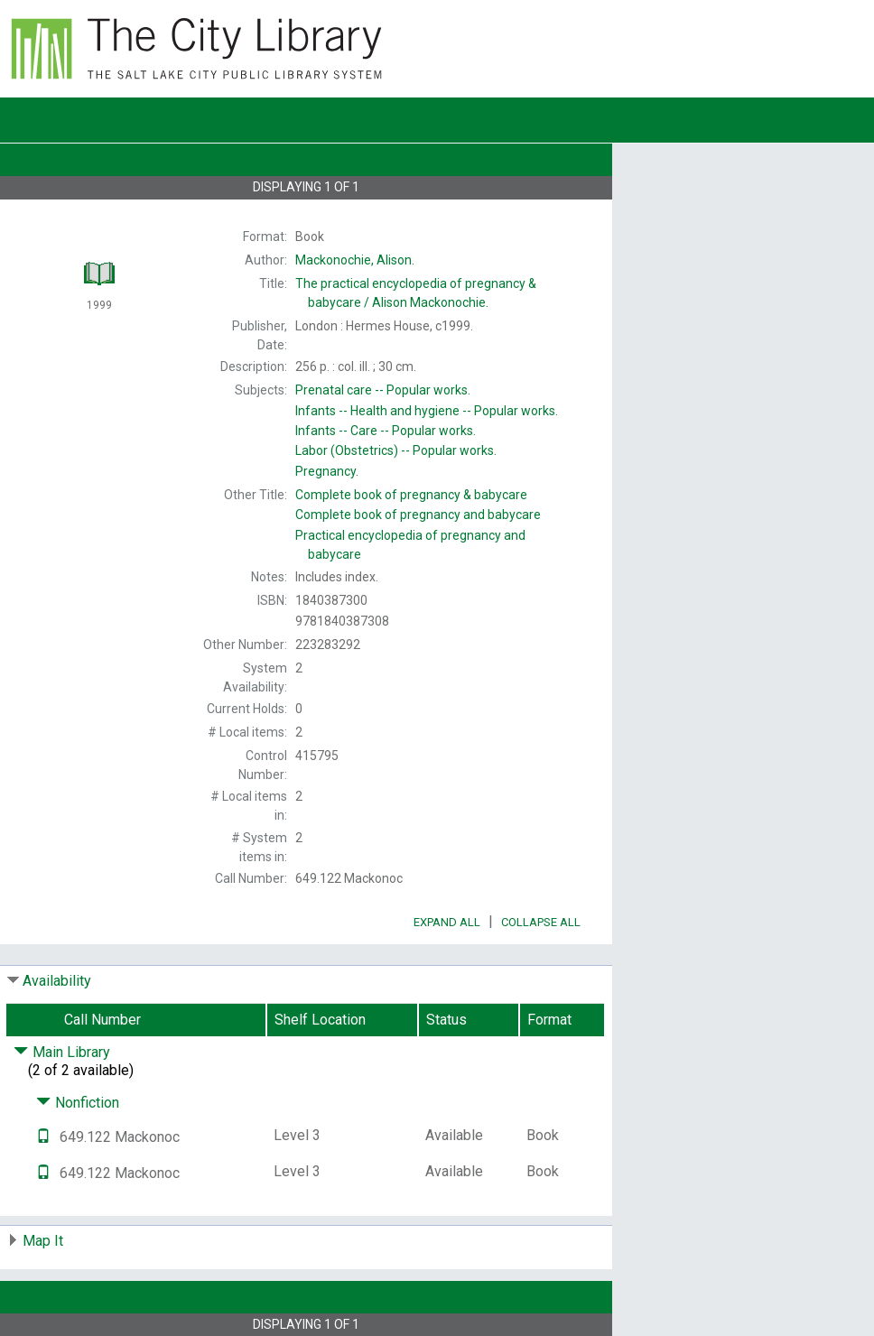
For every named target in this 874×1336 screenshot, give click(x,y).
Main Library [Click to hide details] (62, 1052)
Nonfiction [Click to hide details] (77, 1102)
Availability (57, 980)
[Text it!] (43, 1137)
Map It (43, 1240)
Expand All (447, 922)
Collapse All (541, 922)
